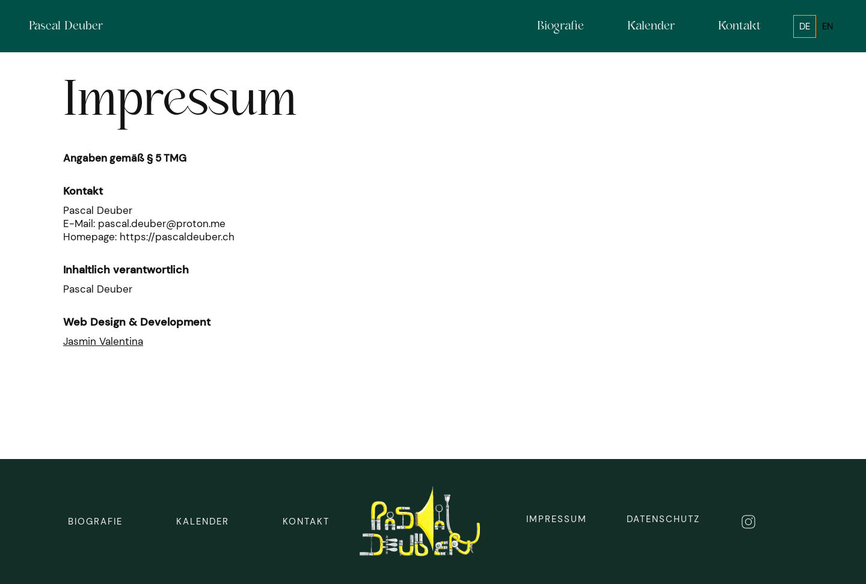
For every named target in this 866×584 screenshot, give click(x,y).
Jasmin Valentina (103, 341)
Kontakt (306, 522)
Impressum (556, 519)
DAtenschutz (663, 519)
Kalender (202, 522)
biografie (95, 522)
